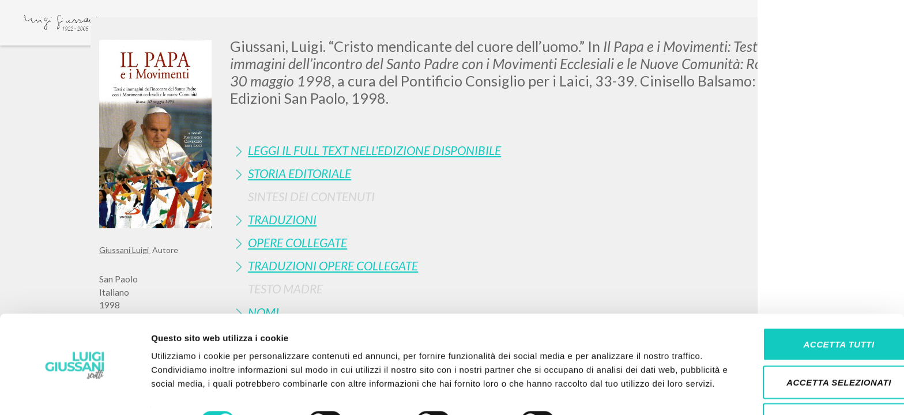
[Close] (796, 34)
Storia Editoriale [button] (299, 173)
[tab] (517, 150)
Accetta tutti (807, 302)
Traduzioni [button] (282, 219)
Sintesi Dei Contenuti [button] (311, 196)
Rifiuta (808, 377)
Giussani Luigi (124, 250)
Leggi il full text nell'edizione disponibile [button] (374, 150)
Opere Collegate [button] (297, 242)
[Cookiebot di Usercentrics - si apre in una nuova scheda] (74, 392)
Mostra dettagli (606, 392)
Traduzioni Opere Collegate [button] (333, 265)
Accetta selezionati (807, 340)
